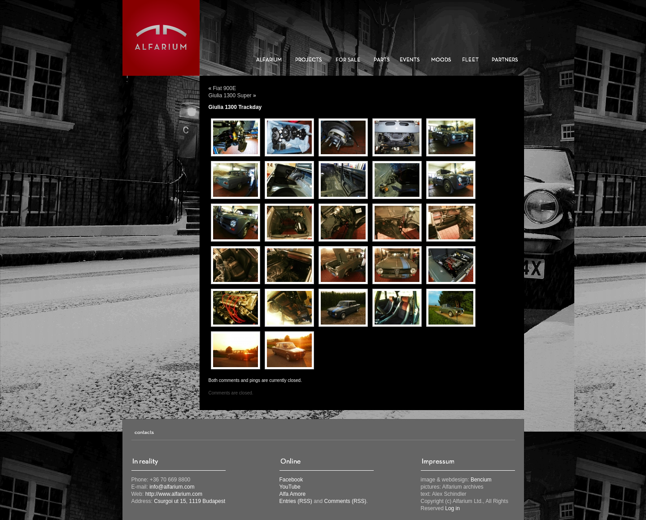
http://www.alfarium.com (173, 494)
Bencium (481, 480)
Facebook (291, 480)
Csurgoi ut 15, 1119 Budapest (189, 501)
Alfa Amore (292, 494)
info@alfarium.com (171, 487)
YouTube (290, 487)
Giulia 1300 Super (230, 95)
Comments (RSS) (345, 501)
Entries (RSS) (295, 501)
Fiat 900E (224, 88)
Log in (452, 508)
